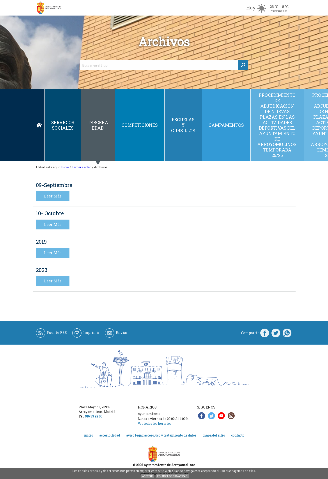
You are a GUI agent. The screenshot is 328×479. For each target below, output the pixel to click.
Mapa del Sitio (213, 435)
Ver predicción (279, 10)
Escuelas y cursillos (183, 125)
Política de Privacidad (172, 476)
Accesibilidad (109, 435)
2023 (41, 269)
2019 (41, 241)
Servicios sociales (62, 125)
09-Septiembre (54, 184)
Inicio (39, 125)
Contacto (237, 435)
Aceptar (147, 476)
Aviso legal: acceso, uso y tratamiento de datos (161, 435)
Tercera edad (98, 125)
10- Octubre (50, 213)
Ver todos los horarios (154, 423)
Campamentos (226, 125)
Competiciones (140, 125)
